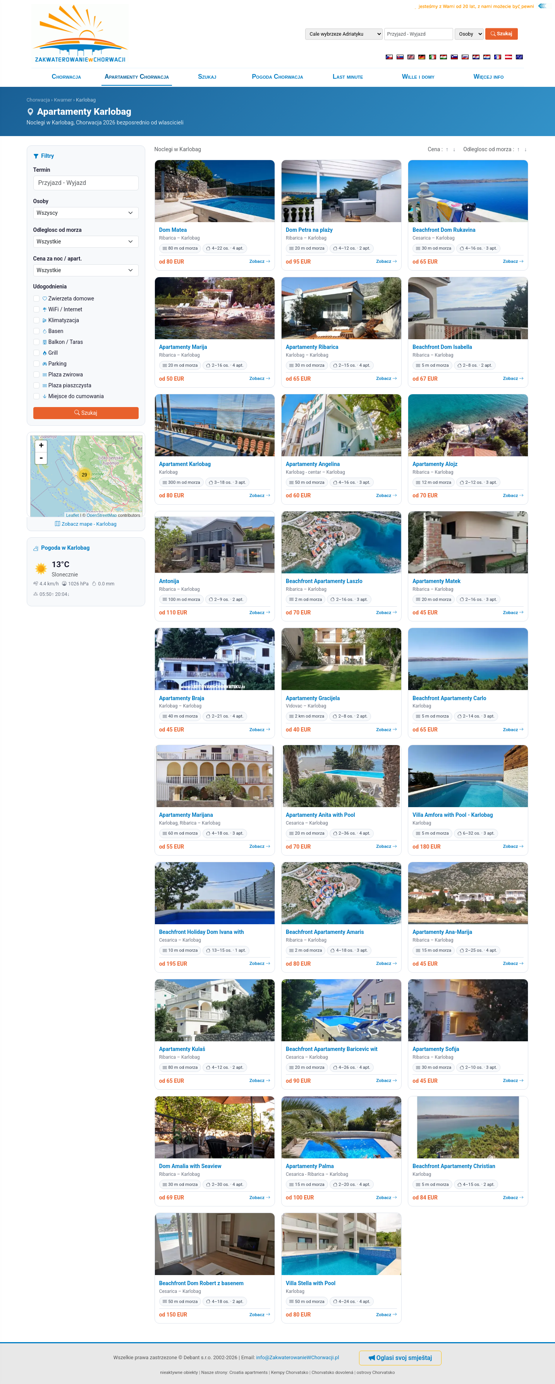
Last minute (348, 76)
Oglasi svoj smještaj (400, 1358)
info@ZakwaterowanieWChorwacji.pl (297, 1358)
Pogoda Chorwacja (277, 76)
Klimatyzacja (61, 320)
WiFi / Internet (62, 309)
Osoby (41, 201)
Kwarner (63, 100)
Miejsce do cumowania (73, 396)
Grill (50, 353)
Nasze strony (214, 1372)
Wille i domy (418, 76)
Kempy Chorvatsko (289, 1372)
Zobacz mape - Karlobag (86, 524)
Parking (55, 364)
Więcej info (489, 76)
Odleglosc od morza (57, 230)
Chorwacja (66, 76)
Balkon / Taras (63, 342)
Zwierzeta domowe (69, 298)
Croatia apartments (248, 1372)
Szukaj (501, 34)
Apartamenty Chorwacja (137, 76)
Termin (41, 170)
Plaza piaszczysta (67, 385)
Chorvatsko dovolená (333, 1372)
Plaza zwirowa (63, 374)
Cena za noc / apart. (57, 258)
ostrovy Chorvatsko (376, 1372)
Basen (53, 331)
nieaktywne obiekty (179, 1372)
